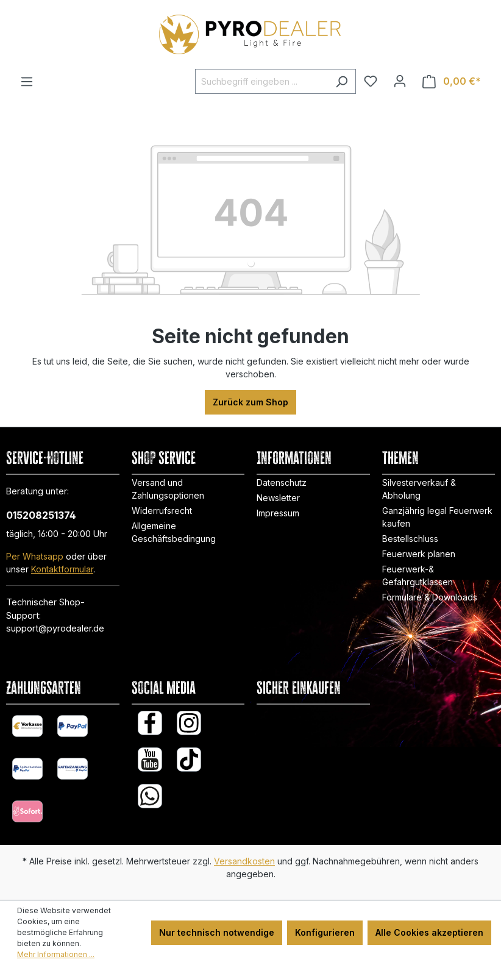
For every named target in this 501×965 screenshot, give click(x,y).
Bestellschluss (410, 538)
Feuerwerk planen (418, 554)
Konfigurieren (325, 932)
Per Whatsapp (34, 556)
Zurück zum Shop (250, 402)
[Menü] (26, 81)
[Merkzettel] (370, 81)
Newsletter (278, 498)
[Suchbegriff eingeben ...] (261, 81)
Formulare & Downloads (429, 597)
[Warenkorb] (451, 81)
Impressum (278, 513)
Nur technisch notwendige (216, 932)
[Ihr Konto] (399, 81)
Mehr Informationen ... (55, 954)
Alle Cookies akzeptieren (429, 932)
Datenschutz (282, 482)
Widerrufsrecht (162, 510)
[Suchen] (341, 81)
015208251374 (41, 515)
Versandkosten (244, 861)
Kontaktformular (62, 569)
